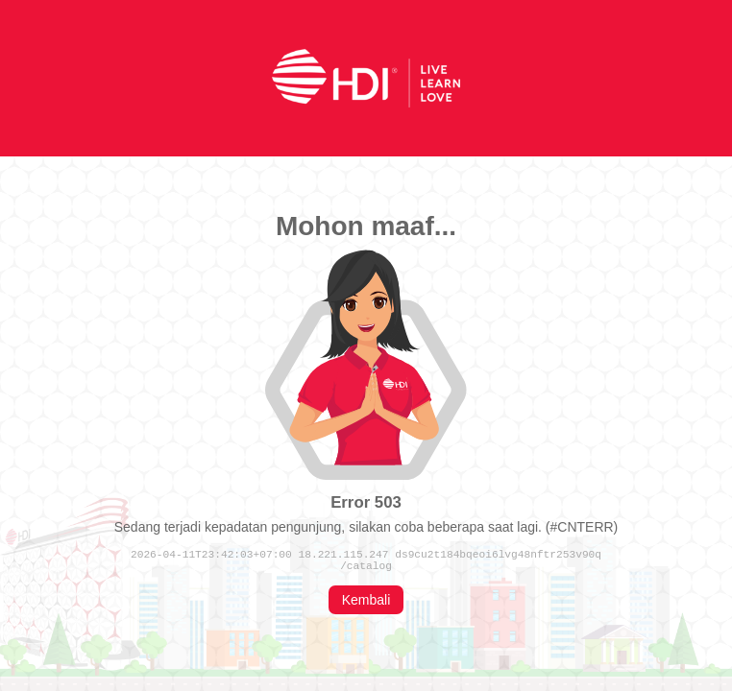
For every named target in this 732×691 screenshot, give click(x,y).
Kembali (366, 602)
